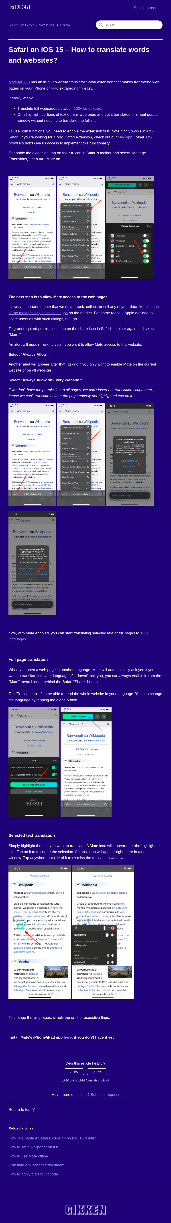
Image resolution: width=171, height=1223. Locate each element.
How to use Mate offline (28, 1156)
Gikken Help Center (21, 25)
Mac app (125, 137)
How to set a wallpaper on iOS (33, 1147)
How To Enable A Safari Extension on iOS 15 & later (52, 1138)
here (68, 1037)
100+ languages (87, 108)
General (65, 25)
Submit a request (148, 8)
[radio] (74, 1071)
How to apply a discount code (33, 1174)
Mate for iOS (47, 25)
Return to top (21, 1109)
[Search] (129, 24)
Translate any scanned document (36, 1165)
